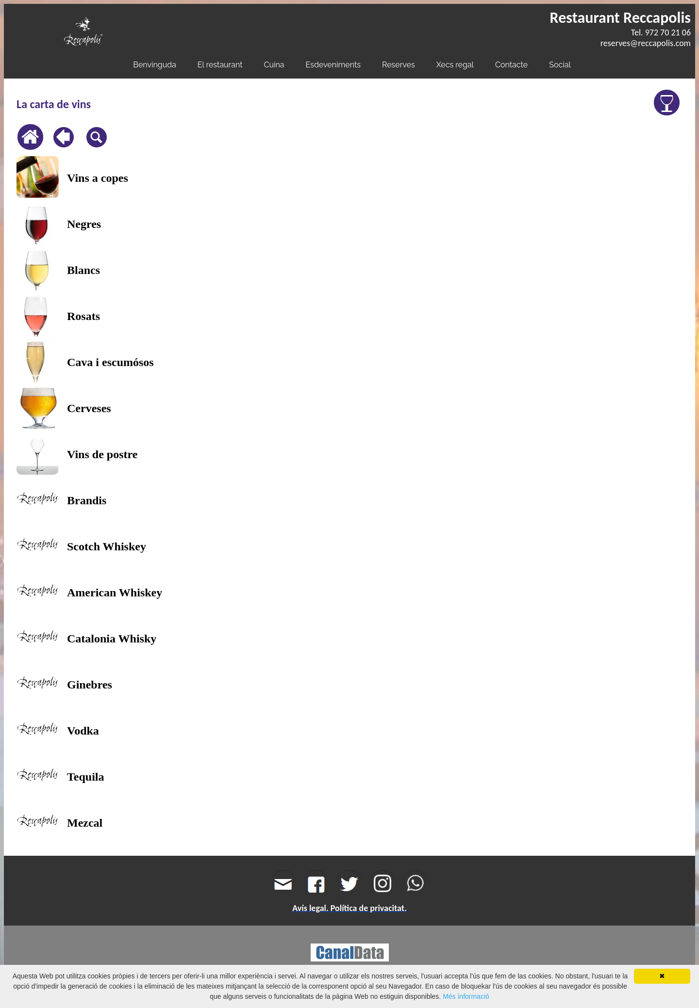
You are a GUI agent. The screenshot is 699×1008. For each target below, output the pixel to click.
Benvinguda (154, 64)
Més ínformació (466, 996)
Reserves (398, 64)
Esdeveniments (333, 64)
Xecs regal (455, 64)
